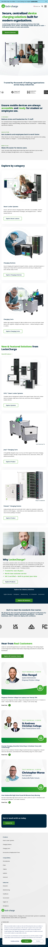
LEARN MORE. (34, 1)
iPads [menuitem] (4, 865)
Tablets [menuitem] (5, 869)
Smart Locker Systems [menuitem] (8, 840)
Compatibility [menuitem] (6, 857)
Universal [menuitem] (5, 877)
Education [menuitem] (5, 886)
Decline (38, 941)
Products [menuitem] (5, 837)
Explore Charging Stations (14, 275)
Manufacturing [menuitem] (6, 890)
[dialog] (24, 934)
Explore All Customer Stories (12, 656)
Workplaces (16, 594)
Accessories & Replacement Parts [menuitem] (11, 852)
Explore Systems (11, 405)
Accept (26, 941)
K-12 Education (33, 594)
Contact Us (8, 823)
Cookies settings (15, 941)
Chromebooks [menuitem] (6, 861)
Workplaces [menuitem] (6, 906)
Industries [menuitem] (5, 882)
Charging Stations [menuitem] (7, 844)
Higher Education (8, 594)
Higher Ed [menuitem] (5, 902)
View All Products (6, 354)
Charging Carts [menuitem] (6, 848)
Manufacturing (24, 594)
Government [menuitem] (6, 898)
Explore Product (10, 461)
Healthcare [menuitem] (5, 894)
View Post (6, 705)
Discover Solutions (10, 32)
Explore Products (10, 582)
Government (41, 594)
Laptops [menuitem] (5, 873)
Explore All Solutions (24, 600)
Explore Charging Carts (13, 331)
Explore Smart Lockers (12, 218)
